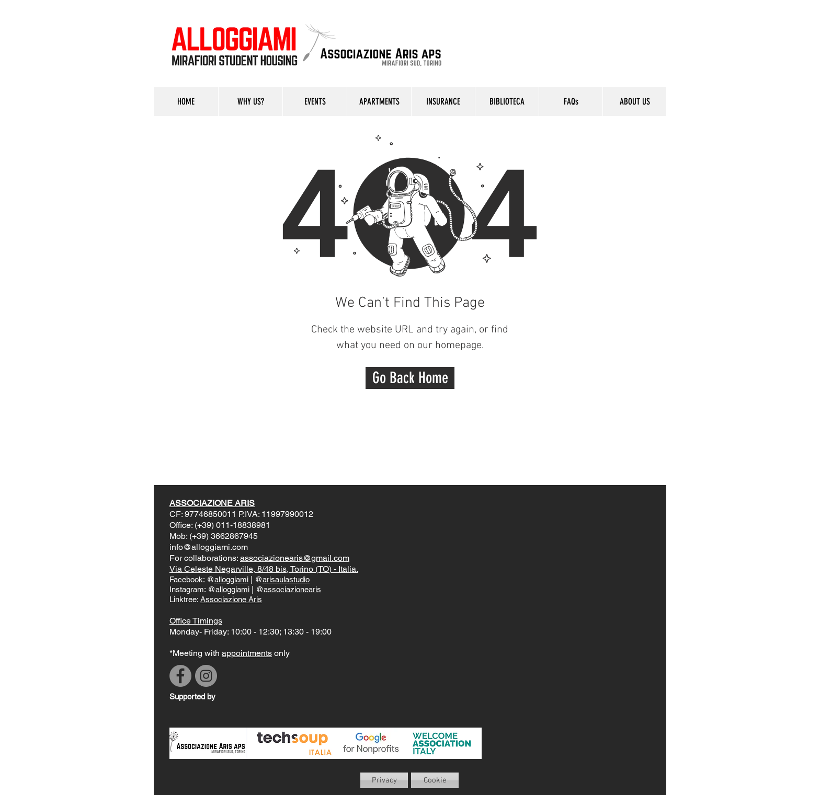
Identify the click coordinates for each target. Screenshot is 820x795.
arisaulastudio (286, 579)
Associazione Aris (231, 599)
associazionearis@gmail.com (294, 558)
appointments (247, 653)
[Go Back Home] (410, 378)
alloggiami (231, 579)
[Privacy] (384, 780)
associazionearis (292, 589)
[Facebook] (180, 676)
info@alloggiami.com (208, 547)
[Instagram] (206, 676)
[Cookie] (435, 780)
